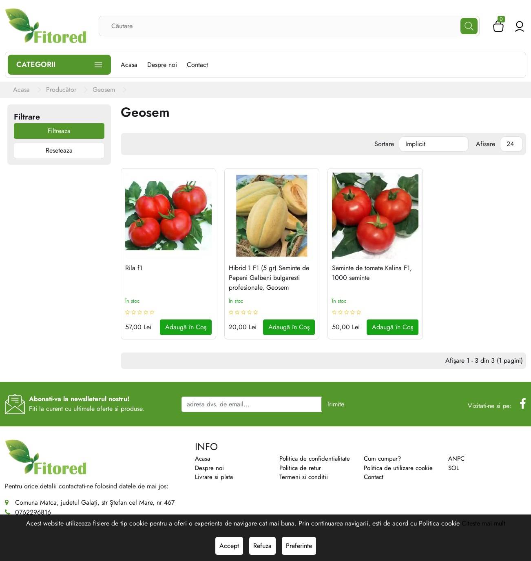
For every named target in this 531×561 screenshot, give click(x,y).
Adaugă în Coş (185, 327)
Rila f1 (133, 268)
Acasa (202, 458)
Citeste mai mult (483, 523)
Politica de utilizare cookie (398, 467)
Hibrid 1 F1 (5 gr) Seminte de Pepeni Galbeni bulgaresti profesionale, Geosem (269, 277)
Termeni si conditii (303, 476)
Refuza (262, 545)
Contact (373, 476)
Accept (229, 545)
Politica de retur (300, 467)
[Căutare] (469, 26)
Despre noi (209, 467)
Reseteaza (59, 150)
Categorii (59, 64)
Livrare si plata (214, 476)
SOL (453, 467)
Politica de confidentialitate (314, 458)
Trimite (335, 404)
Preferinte (299, 545)
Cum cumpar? (382, 458)
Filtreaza (59, 130)
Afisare (485, 144)
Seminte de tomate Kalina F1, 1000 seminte (372, 272)
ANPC (456, 458)
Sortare (384, 144)
